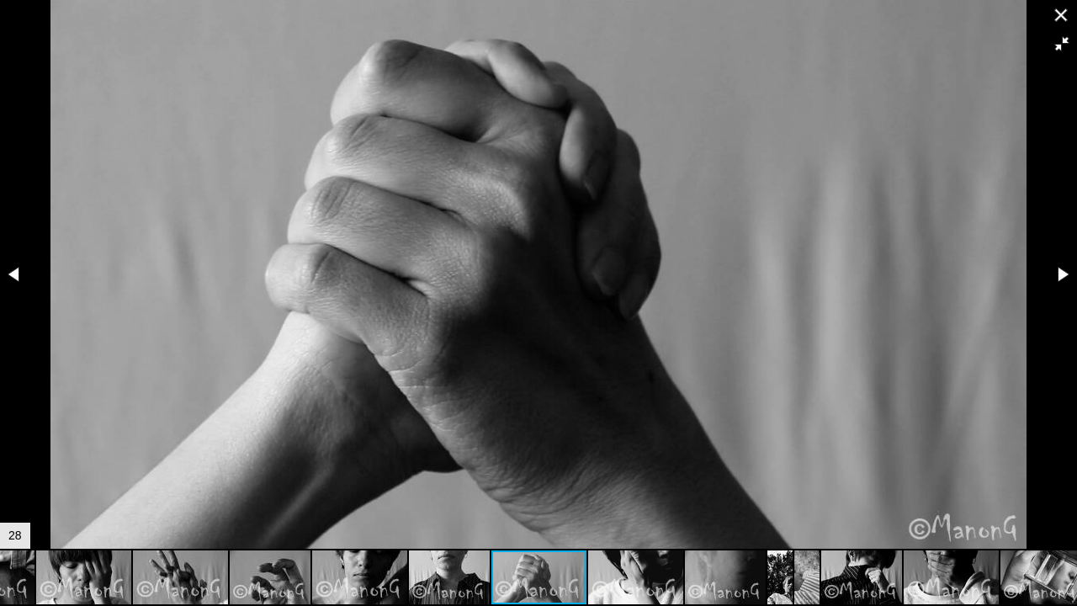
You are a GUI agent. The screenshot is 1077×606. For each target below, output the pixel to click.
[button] (1061, 43)
